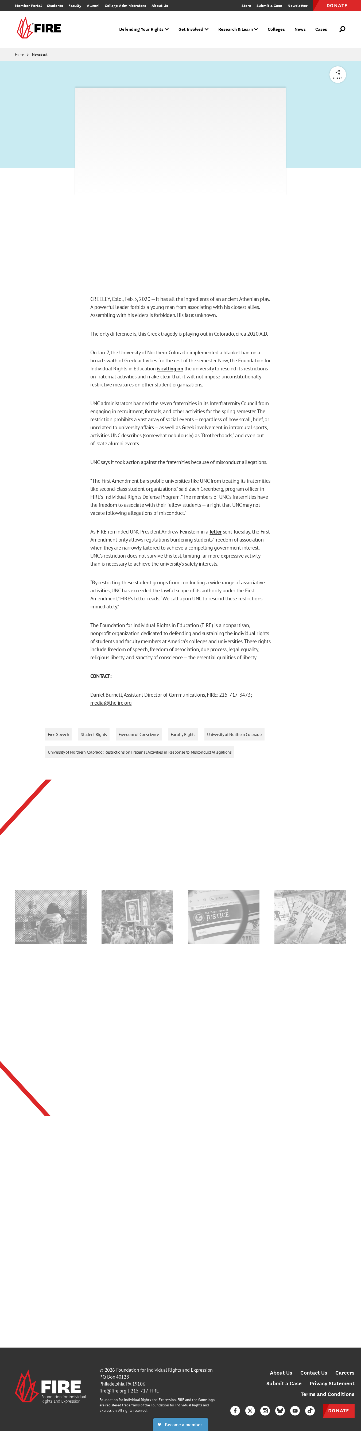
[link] (38, 30)
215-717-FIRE (145, 1391)
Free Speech (58, 734)
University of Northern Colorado (234, 734)
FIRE (206, 625)
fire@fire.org (112, 1391)
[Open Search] (342, 29)
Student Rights (94, 734)
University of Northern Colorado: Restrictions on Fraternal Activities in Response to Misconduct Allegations (140, 752)
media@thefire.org (111, 702)
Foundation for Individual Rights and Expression (164, 1370)
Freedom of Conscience (139, 734)
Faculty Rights (183, 734)
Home (19, 54)
